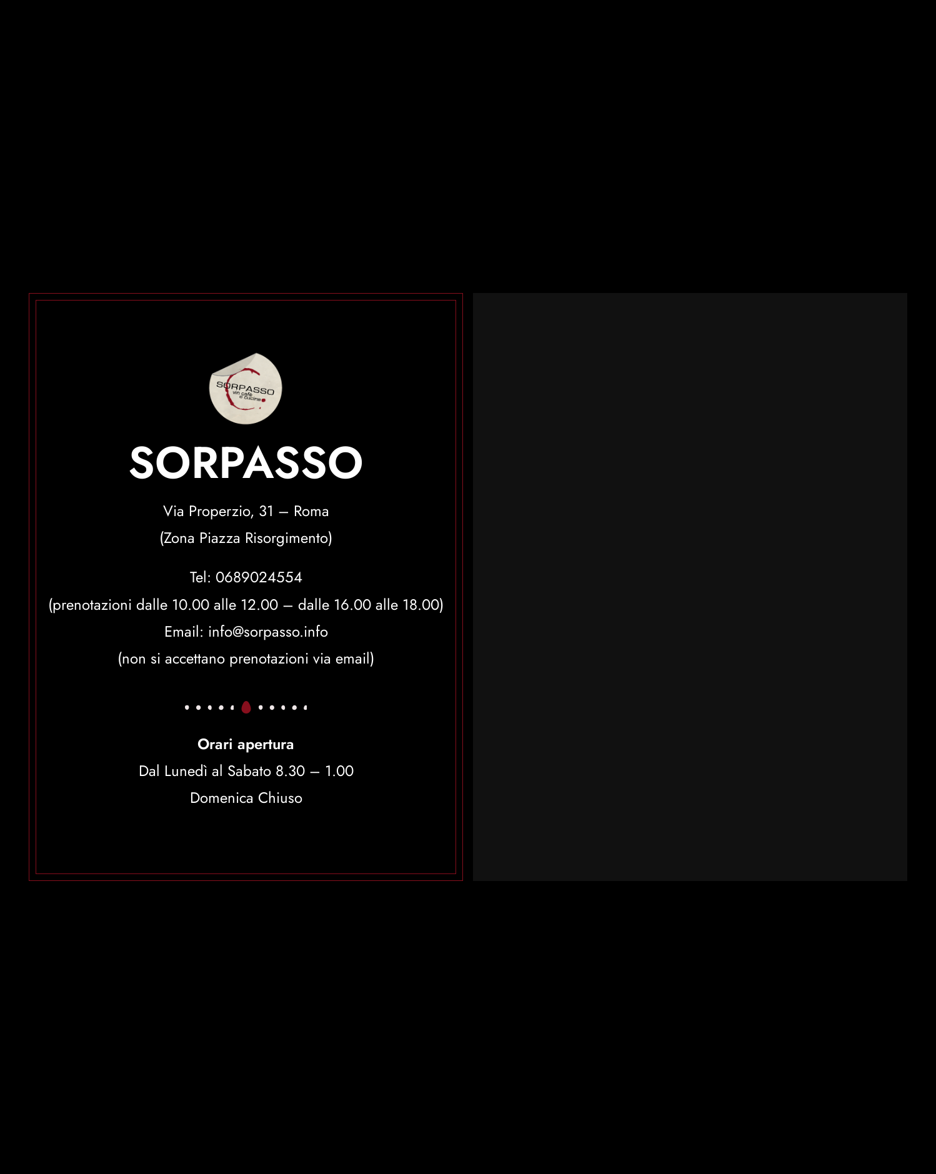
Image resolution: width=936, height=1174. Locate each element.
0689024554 (259, 577)
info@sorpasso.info (268, 631)
